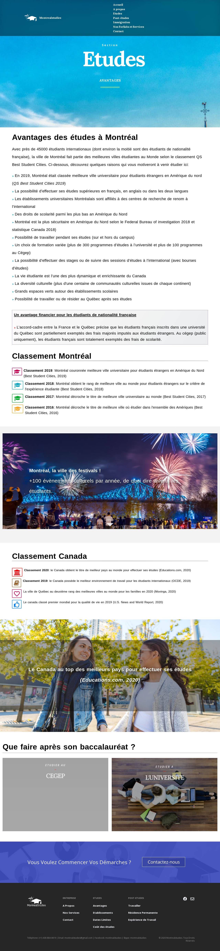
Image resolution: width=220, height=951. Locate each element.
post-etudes (136, 898)
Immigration (121, 22)
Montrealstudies (42, 17)
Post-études (121, 18)
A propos (119, 9)
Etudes (117, 13)
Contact (118, 31)
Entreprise (69, 898)
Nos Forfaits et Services (128, 26)
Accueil (118, 4)
